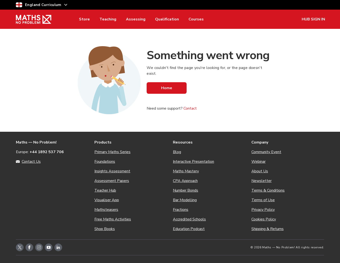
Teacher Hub (105, 190)
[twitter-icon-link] (20, 247)
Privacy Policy (263, 209)
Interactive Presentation (193, 161)
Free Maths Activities (112, 219)
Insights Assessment (112, 171)
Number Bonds (185, 190)
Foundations (104, 161)
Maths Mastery (186, 171)
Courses (196, 19)
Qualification (167, 19)
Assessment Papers (111, 180)
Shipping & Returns (267, 229)
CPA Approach (185, 180)
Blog (177, 152)
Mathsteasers (106, 209)
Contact (190, 108)
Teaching (107, 19)
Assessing (135, 19)
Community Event (266, 152)
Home (166, 88)
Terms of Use (263, 200)
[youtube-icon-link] (48, 247)
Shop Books (104, 229)
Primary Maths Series (112, 152)
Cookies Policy (263, 219)
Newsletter (261, 180)
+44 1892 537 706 (47, 152)
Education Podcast (189, 229)
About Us (259, 171)
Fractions (180, 209)
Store (84, 19)
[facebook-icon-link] (29, 247)
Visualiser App (106, 200)
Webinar (258, 161)
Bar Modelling (185, 200)
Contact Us (31, 161)
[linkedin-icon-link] (58, 247)
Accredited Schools (189, 219)
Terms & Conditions (268, 190)
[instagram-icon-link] (39, 247)
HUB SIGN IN (313, 19)
